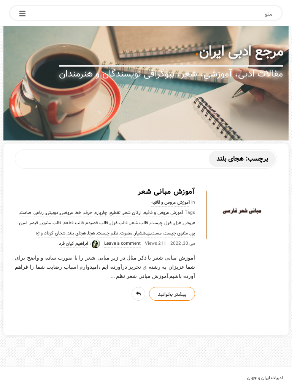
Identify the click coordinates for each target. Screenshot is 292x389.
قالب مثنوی (50, 223)
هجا (91, 233)
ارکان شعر (131, 212)
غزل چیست (160, 223)
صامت (25, 212)
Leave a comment (122, 243)
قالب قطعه (73, 223)
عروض (189, 223)
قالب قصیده (97, 223)
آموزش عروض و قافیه (170, 202)
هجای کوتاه (54, 233)
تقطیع (115, 212)
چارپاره (101, 212)
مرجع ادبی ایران (241, 51)
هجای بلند (76, 233)
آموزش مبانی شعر (166, 192)
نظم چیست (107, 233)
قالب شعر (139, 223)
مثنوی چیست (175, 233)
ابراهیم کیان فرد (73, 243)
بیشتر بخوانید (172, 294)
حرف (88, 212)
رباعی (38, 212)
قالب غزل (119, 223)
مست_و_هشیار (148, 233)
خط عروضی (70, 212)
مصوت (126, 233)
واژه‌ (39, 233)
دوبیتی (52, 212)
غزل (177, 223)
